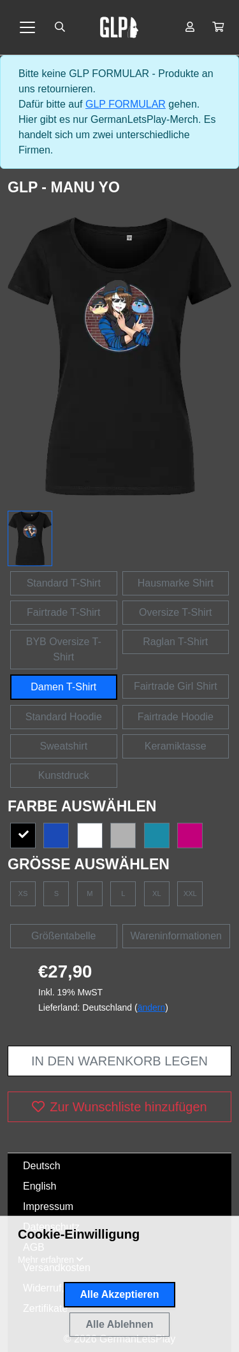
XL (156, 893)
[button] (218, 27)
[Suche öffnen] (60, 27)
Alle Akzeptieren (119, 1294)
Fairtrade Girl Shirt (175, 686)
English (39, 1186)
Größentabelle (63, 935)
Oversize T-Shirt (175, 612)
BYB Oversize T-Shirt (63, 649)
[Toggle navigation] (27, 27)
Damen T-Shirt (63, 686)
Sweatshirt (63, 746)
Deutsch (42, 1165)
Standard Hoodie (63, 716)
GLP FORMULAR (125, 104)
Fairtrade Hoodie (176, 716)
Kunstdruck (63, 775)
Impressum (48, 1206)
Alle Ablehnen (119, 1324)
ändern (152, 1007)
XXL (190, 893)
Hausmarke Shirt (176, 583)
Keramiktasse (175, 746)
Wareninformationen (176, 935)
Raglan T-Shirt (175, 641)
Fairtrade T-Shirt (63, 612)
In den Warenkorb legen (119, 1061)
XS (23, 893)
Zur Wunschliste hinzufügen (119, 1107)
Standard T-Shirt (64, 583)
